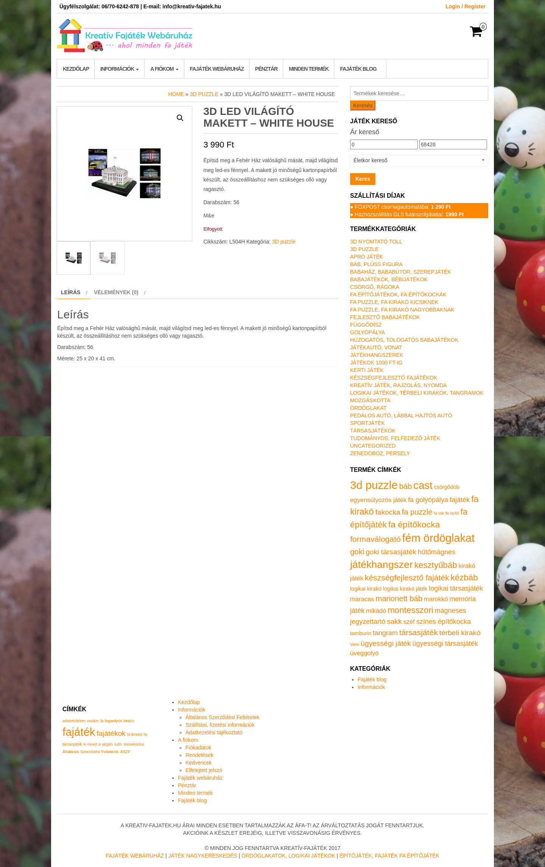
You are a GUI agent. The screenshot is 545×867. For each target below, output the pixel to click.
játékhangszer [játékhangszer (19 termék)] (381, 564)
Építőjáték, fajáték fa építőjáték (389, 856)
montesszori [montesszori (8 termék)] (410, 610)
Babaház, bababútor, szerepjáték (400, 272)
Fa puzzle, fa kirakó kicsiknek (394, 302)
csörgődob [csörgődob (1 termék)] (446, 487)
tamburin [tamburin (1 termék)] (360, 633)
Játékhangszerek (376, 355)
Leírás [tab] (70, 292)
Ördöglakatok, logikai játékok (288, 856)
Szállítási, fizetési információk (220, 725)
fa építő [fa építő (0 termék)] (452, 513)
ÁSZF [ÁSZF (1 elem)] (125, 751)
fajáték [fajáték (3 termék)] (460, 500)
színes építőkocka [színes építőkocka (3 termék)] (443, 621)
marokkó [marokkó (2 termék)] (436, 599)
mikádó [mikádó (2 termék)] (376, 610)
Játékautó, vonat (376, 347)
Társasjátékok (373, 431)
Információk (119, 69)
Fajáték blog (358, 69)
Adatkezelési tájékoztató (214, 732)
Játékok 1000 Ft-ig (376, 363)
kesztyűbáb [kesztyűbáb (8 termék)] (435, 565)
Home (176, 94)
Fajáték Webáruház (135, 856)
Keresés (362, 105)
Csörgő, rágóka (374, 287)
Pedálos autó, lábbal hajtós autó (401, 416)
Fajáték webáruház (217, 69)
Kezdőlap (76, 69)
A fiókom (164, 69)
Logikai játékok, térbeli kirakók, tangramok (416, 393)
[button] (180, 118)
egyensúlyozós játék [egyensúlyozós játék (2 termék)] (378, 500)
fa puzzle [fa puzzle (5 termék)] (417, 512)
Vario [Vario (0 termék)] (354, 644)
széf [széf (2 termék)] (409, 621)
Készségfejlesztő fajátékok (393, 378)
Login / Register (465, 6)
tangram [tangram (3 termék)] (385, 633)
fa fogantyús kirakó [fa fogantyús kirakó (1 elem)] (117, 720)
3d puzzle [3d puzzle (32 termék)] (374, 485)
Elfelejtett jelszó (203, 770)
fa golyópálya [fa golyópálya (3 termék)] (428, 500)
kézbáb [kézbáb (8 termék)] (464, 577)
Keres (362, 179)
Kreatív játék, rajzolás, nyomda (398, 385)
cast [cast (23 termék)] (423, 485)
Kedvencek (198, 763)
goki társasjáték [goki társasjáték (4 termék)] (391, 552)
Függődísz (366, 325)
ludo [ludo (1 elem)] (118, 744)
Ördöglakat (368, 408)
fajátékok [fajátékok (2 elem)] (111, 733)
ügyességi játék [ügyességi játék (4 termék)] (386, 643)
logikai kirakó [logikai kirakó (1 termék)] (366, 589)
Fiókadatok (198, 747)
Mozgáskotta (370, 400)
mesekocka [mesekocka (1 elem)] (133, 744)
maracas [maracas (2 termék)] (362, 599)
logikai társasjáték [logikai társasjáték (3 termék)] (456, 588)
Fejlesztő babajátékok (385, 317)
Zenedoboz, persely (380, 453)
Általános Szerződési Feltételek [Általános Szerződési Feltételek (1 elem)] (90, 751)
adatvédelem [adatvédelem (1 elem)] (74, 720)
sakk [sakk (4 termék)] (394, 621)
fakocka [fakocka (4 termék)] (387, 512)
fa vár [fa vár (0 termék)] (439, 513)
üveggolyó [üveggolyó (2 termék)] (364, 653)
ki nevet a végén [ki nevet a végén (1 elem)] (98, 744)
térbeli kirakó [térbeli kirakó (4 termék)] (460, 633)
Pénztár (266, 69)
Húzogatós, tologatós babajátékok (404, 340)
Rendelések (199, 755)
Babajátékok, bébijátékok (389, 279)
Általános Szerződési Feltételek (222, 717)
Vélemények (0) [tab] (116, 292)
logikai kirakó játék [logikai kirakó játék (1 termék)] (405, 589)
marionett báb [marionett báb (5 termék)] (398, 598)
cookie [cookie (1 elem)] (93, 720)
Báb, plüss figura (376, 264)
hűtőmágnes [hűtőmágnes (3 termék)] (436, 552)
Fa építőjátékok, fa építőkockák (398, 295)
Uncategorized (373, 446)
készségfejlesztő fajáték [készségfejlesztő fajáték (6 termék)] (407, 577)
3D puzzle (204, 94)
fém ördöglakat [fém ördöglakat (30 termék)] (438, 538)
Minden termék (309, 69)
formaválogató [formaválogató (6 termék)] (375, 539)
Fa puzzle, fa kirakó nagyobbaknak (402, 310)
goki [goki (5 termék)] (357, 551)
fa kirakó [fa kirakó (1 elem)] (134, 734)
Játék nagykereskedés (202, 856)
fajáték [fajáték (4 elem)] (78, 732)
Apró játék (366, 257)
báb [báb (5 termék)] (405, 486)
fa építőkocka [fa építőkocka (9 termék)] (414, 524)
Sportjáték (367, 423)
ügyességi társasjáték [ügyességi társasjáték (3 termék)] (445, 643)
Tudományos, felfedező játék (395, 438)
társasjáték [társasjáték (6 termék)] (418, 632)
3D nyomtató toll (376, 242)
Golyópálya (367, 332)
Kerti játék (366, 370)
